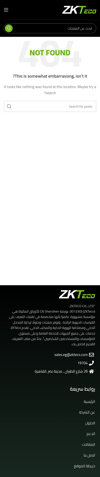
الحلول (90, 422)
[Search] (50, 28)
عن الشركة (87, 412)
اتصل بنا (89, 455)
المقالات (88, 444)
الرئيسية (89, 401)
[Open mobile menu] (6, 10)
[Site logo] (79, 9)
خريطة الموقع (84, 465)
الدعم (91, 433)
